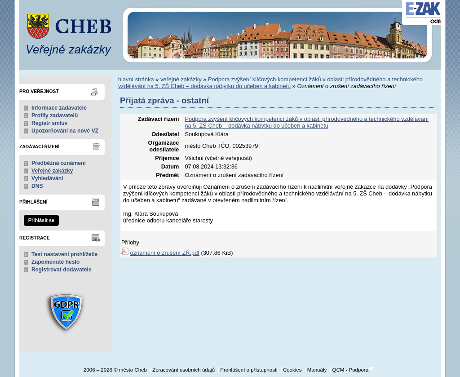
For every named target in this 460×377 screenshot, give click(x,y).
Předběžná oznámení (58, 163)
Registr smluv (49, 123)
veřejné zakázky (181, 79)
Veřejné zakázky (52, 171)
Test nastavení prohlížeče (64, 254)
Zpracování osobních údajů (183, 370)
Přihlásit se (41, 220)
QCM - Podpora (350, 370)
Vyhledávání (47, 178)
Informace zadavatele (59, 108)
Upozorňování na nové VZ (64, 131)
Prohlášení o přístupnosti (248, 370)
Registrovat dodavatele (61, 269)
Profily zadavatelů (54, 115)
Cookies (292, 370)
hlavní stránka (136, 79)
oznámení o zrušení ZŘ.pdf (164, 252)
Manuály (317, 370)
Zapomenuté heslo (55, 262)
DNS (37, 186)
